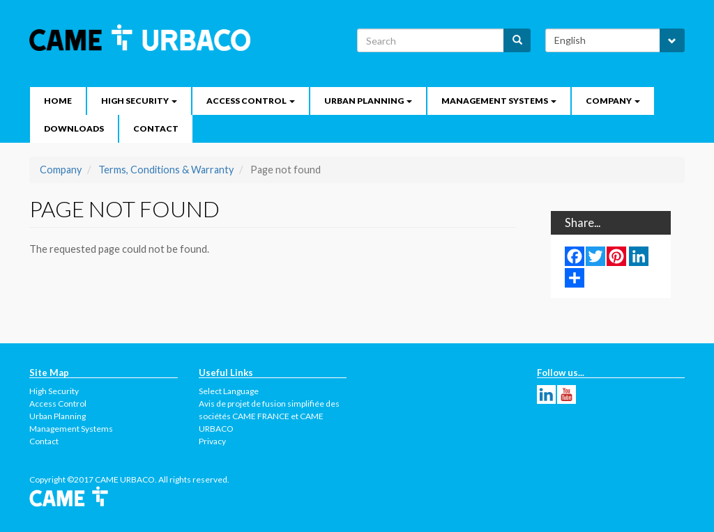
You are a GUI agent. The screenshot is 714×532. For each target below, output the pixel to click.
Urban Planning (368, 100)
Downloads (74, 128)
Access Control (250, 100)
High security (139, 100)
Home (58, 100)
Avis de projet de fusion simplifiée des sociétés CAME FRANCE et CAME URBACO (269, 416)
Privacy (212, 441)
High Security (54, 391)
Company (613, 100)
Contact (155, 128)
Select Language (229, 391)
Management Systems (498, 100)
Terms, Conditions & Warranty (166, 169)
